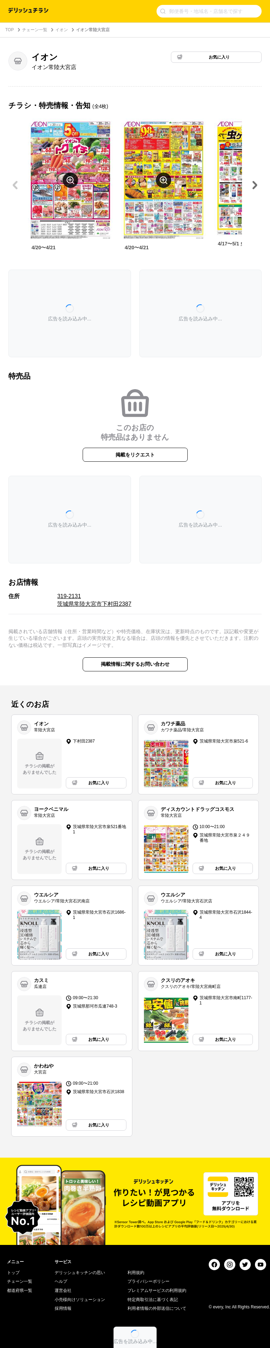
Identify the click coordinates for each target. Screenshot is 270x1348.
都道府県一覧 (19, 1290)
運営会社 (63, 1290)
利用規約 (135, 1272)
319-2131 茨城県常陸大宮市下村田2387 (94, 600)
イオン (61, 29)
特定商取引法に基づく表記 (152, 1299)
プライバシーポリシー (148, 1281)
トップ (13, 1272)
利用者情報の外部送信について (156, 1308)
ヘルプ (61, 1281)
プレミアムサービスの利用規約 (156, 1290)
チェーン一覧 (34, 29)
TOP (9, 29)
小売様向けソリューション (80, 1299)
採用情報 (63, 1308)
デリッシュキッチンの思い (80, 1272)
